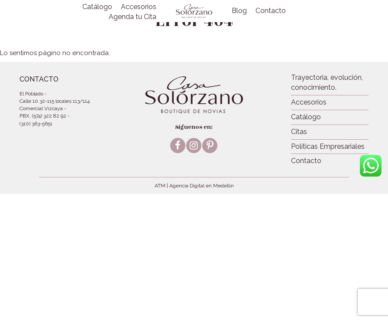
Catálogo (97, 7)
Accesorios (138, 7)
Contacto (270, 11)
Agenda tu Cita (132, 17)
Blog (239, 11)
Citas (299, 132)
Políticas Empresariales (328, 146)
